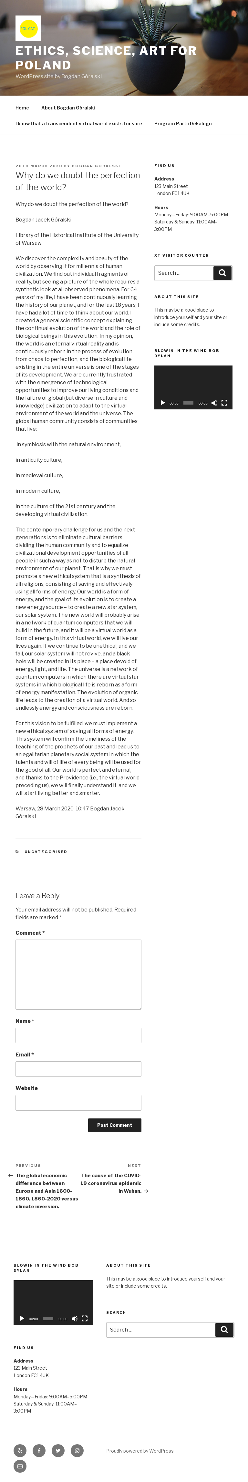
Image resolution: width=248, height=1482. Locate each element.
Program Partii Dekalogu (183, 123)
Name (25, 1021)
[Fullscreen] (224, 403)
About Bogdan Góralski (68, 107)
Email (25, 1055)
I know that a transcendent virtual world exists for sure (79, 123)
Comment (30, 933)
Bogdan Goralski (96, 166)
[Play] (163, 403)
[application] (193, 387)
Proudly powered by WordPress (140, 1451)
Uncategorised (46, 851)
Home (22, 107)
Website (27, 1088)
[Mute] (214, 403)
